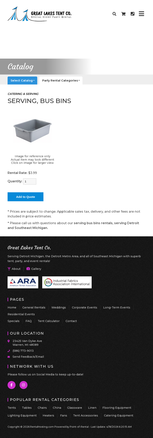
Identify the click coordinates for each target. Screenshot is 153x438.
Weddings (58, 307)
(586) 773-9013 (23, 351)
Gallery (33, 269)
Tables (27, 408)
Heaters (48, 415)
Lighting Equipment (22, 415)
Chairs (42, 408)
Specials (14, 321)
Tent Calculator (49, 321)
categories (62, 80)
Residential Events (21, 314)
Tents (12, 408)
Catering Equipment (118, 415)
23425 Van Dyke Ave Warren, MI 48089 (27, 343)
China (57, 408)
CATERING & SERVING (23, 94)
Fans (63, 415)
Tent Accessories (85, 415)
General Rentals (33, 307)
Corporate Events (84, 307)
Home (12, 307)
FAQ (29, 321)
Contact (71, 321)
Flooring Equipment (116, 408)
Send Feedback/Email (28, 356)
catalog (24, 80)
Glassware (74, 408)
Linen (92, 408)
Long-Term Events (116, 307)
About (14, 269)
